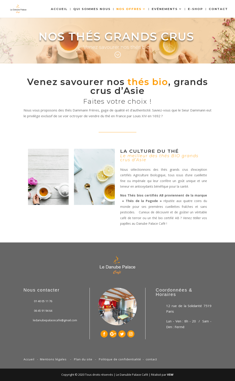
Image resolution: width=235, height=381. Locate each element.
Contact (218, 9)
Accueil (59, 9)
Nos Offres (128, 9)
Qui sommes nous (92, 9)
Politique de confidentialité (120, 359)
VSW (170, 375)
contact (151, 359)
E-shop (195, 9)
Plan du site (83, 359)
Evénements (165, 9)
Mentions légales (53, 359)
